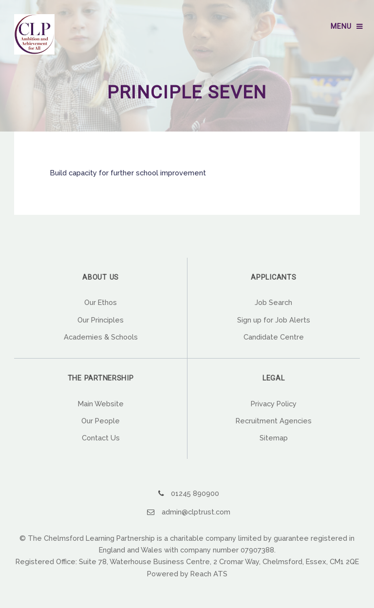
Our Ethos (100, 302)
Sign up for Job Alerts (273, 320)
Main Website (101, 403)
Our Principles (100, 320)
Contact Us (101, 438)
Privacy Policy (274, 403)
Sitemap (274, 438)
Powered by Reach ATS (187, 574)
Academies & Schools (101, 337)
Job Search (273, 302)
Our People (100, 421)
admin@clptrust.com (196, 512)
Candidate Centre (273, 337)
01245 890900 (195, 493)
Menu (341, 26)
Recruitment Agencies (274, 421)
